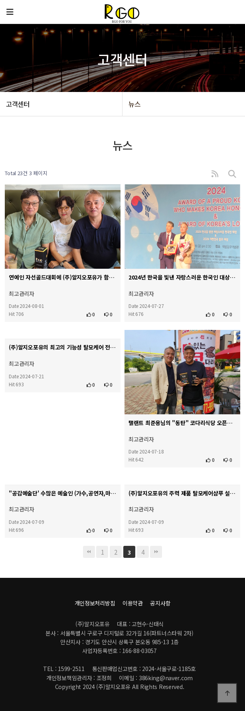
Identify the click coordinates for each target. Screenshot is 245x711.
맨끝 (156, 552)
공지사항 (160, 603)
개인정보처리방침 (95, 603)
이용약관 (132, 603)
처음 (89, 552)
